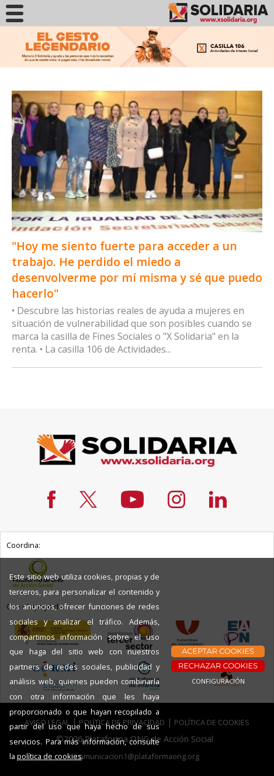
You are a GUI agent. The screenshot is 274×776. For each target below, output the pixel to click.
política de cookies (49, 756)
